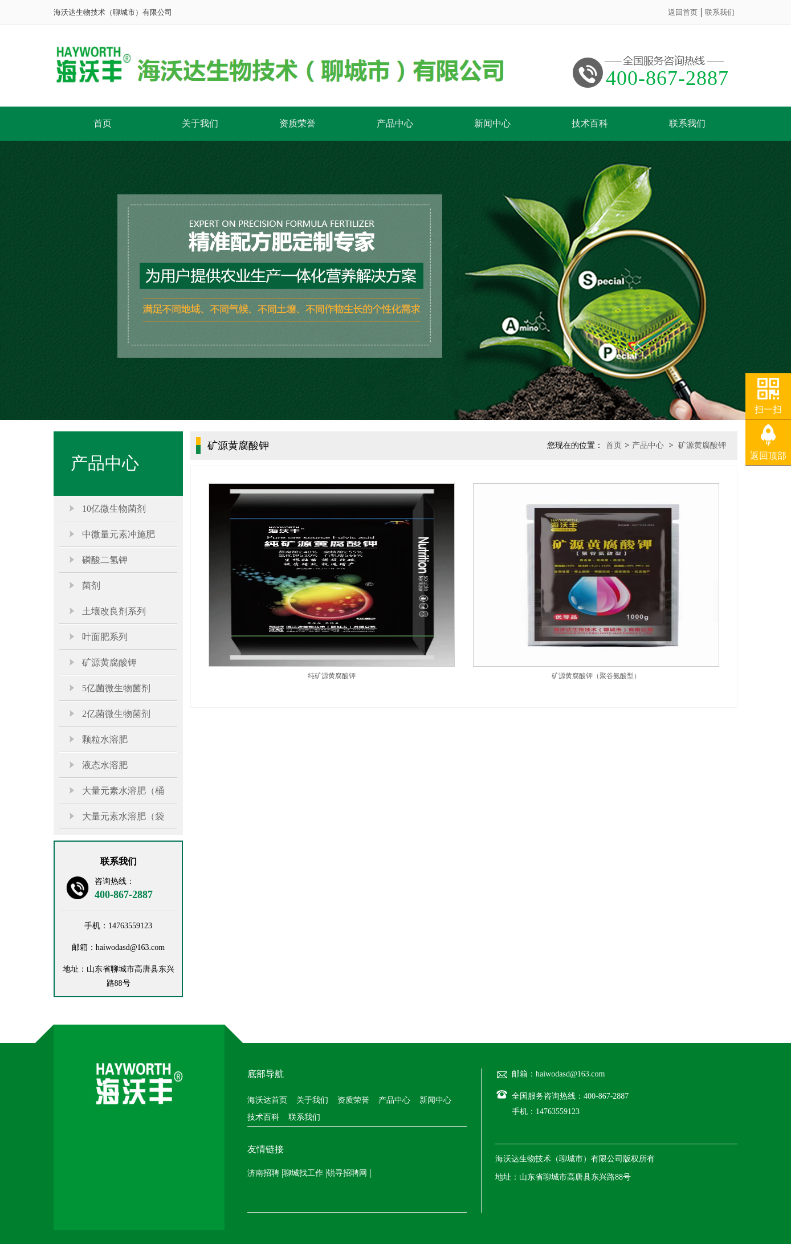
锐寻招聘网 (347, 1173)
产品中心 (395, 123)
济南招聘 (263, 1173)
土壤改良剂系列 (114, 611)
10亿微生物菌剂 (114, 508)
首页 (102, 123)
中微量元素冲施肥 (118, 534)
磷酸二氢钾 (105, 560)
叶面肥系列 (105, 637)
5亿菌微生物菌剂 (116, 688)
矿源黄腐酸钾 (109, 662)
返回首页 (683, 12)
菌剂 (91, 585)
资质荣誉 (297, 123)
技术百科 (590, 123)
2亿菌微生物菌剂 (116, 714)
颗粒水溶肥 (105, 739)
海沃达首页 (267, 1100)
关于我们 (200, 123)
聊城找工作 (303, 1173)
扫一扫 (768, 409)
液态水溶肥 (105, 765)
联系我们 (720, 12)
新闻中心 (492, 123)
